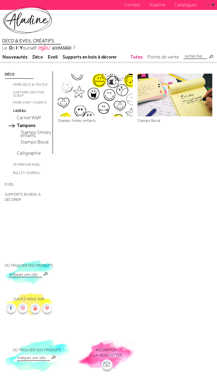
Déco (37, 56)
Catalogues (186, 4)
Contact (132, 4)
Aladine (157, 4)
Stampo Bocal (149, 120)
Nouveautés (15, 56)
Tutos (136, 56)
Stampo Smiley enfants (77, 120)
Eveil (53, 56)
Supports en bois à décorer (90, 56)
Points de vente (163, 56)
